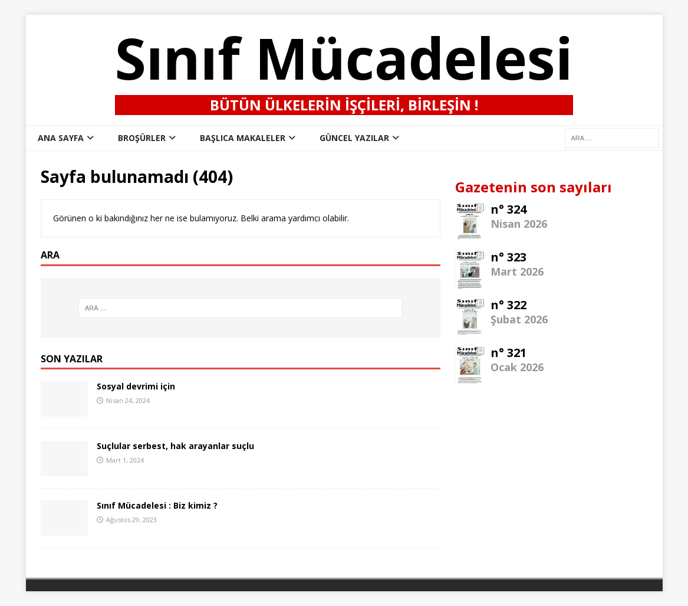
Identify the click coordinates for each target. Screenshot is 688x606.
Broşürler (142, 137)
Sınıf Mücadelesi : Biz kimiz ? (157, 505)
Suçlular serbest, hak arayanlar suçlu (175, 445)
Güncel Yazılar (354, 137)
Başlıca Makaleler (242, 137)
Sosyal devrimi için (136, 386)
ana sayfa (61, 137)
